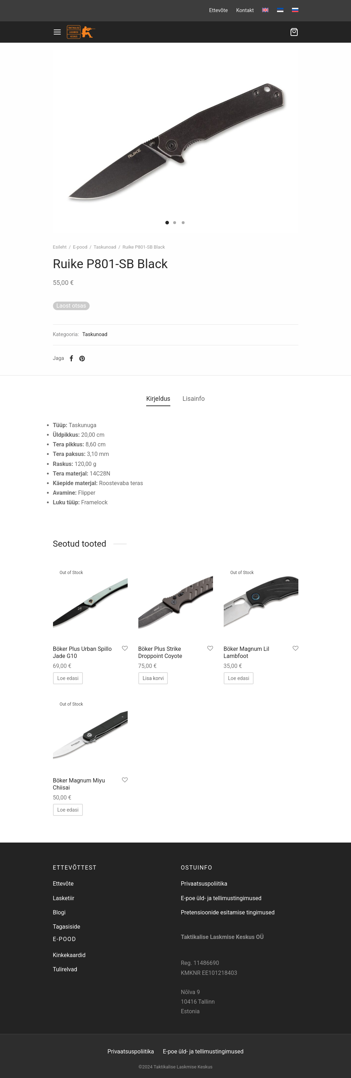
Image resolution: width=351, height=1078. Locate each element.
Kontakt (245, 10)
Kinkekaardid (69, 955)
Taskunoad (105, 247)
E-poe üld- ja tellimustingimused (221, 898)
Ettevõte (218, 10)
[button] (153, 678)
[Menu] (57, 32)
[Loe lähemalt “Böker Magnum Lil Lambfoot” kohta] (239, 678)
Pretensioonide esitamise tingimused (228, 912)
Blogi (59, 912)
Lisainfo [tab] (193, 398)
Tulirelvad (65, 969)
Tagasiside (66, 926)
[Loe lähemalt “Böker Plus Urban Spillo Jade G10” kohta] (68, 678)
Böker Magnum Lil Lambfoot (247, 652)
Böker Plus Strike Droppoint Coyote (160, 652)
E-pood (80, 247)
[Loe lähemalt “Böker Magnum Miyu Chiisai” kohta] (68, 810)
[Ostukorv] (294, 32)
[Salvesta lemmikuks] (125, 649)
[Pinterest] (81, 358)
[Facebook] (71, 358)
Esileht (60, 247)
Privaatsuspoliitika (204, 883)
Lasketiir (63, 898)
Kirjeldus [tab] (158, 398)
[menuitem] (265, 10)
